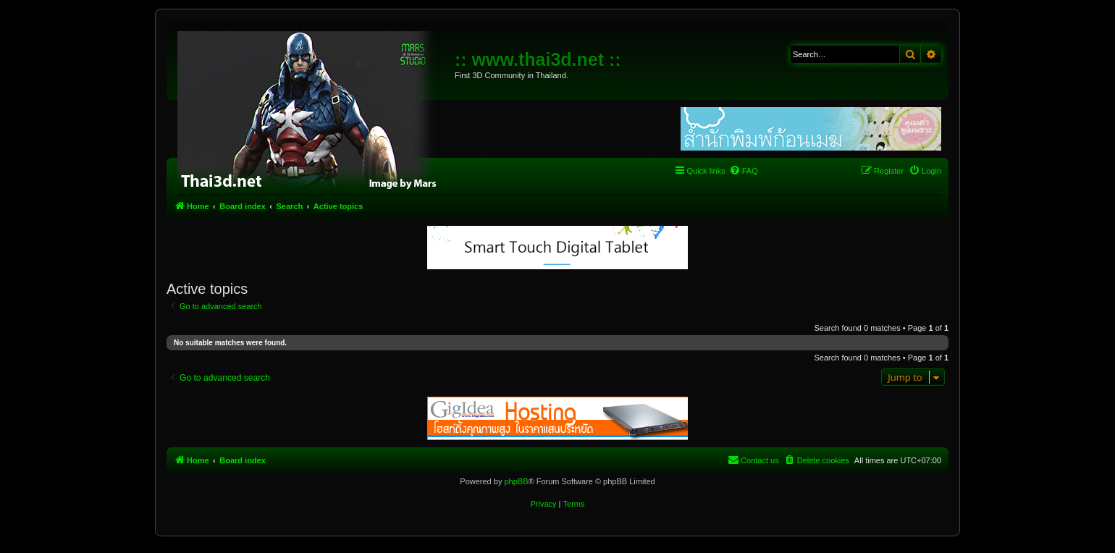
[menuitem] (743, 171)
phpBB (516, 481)
